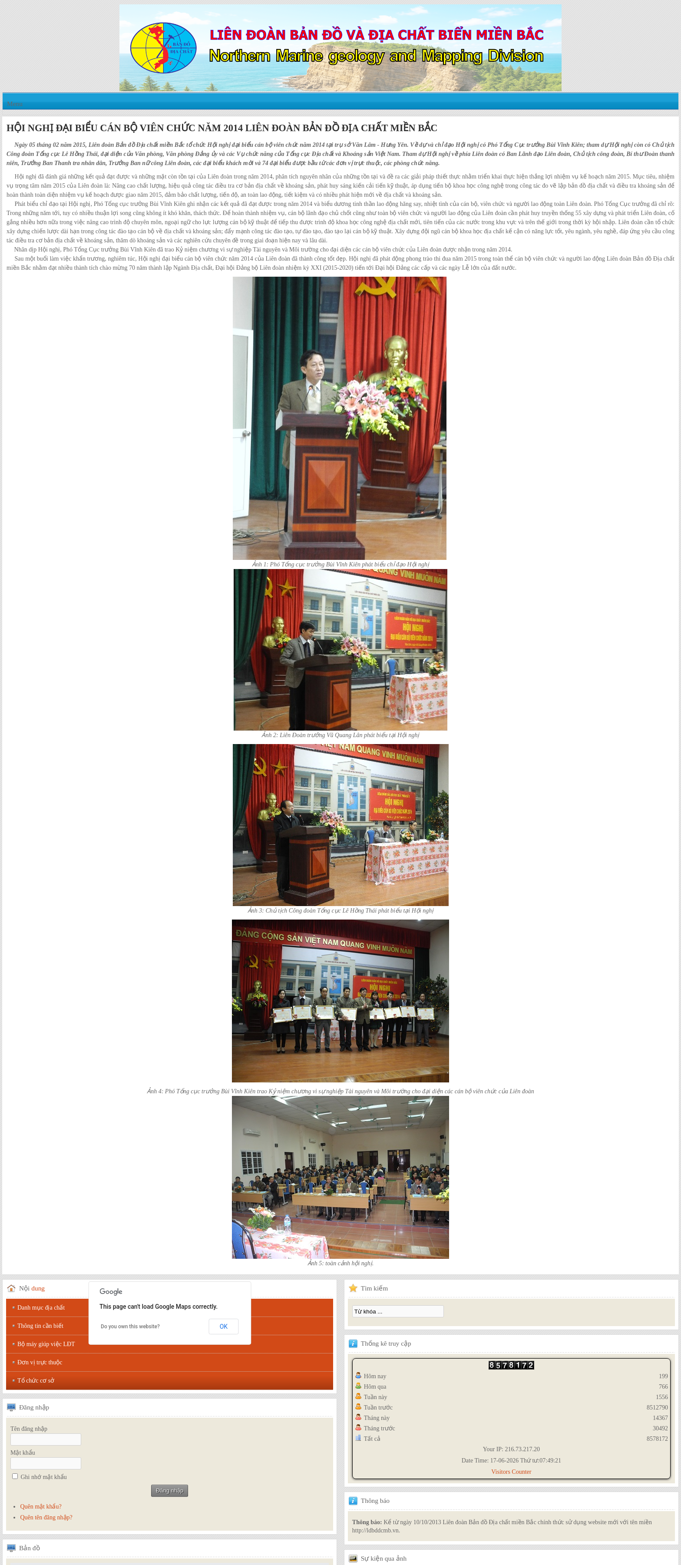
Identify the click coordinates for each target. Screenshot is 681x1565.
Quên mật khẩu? (40, 1506)
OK (224, 1326)
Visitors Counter (511, 1472)
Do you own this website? (130, 1326)
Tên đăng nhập (28, 1429)
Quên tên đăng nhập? (46, 1517)
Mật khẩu (22, 1452)
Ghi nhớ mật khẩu (44, 1477)
